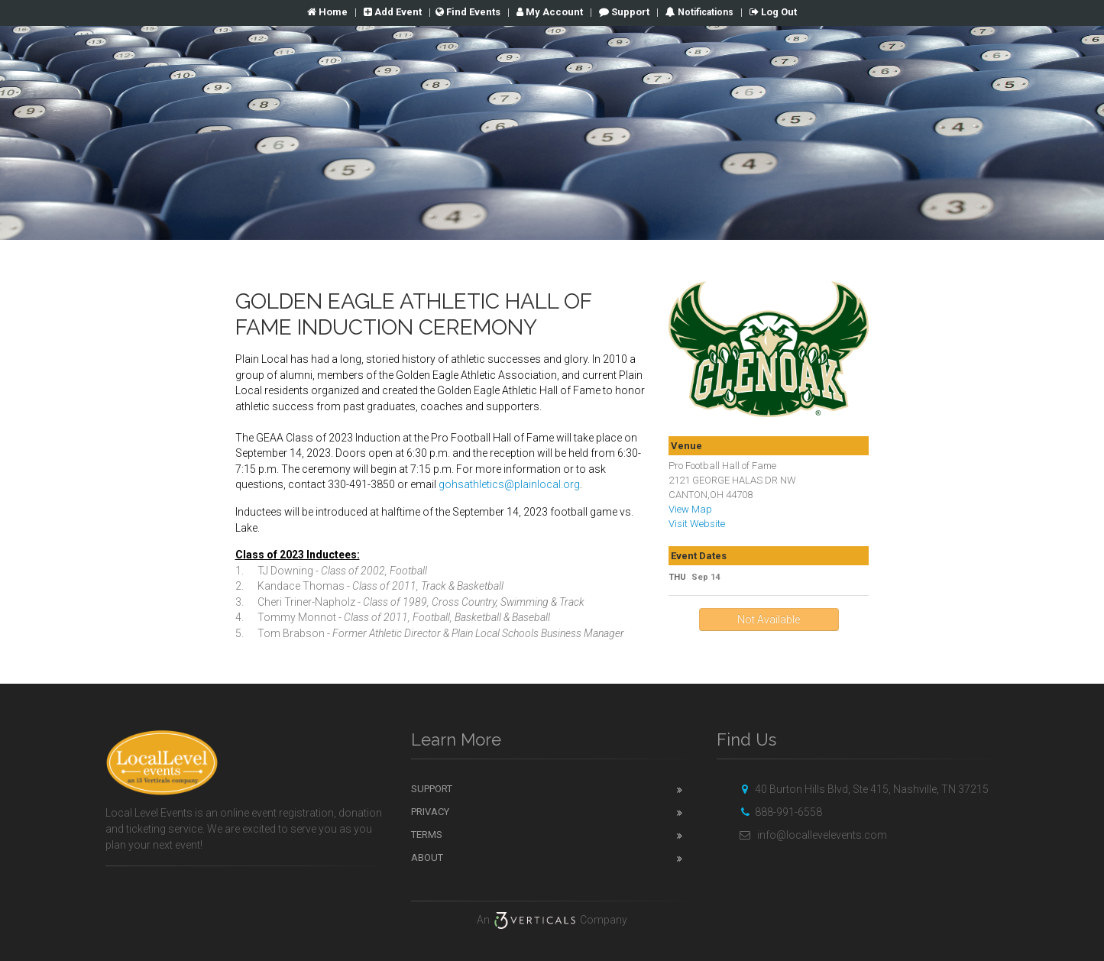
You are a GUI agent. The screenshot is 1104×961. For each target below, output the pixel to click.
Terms (426, 834)
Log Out (773, 12)
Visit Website (697, 523)
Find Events (467, 12)
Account (549, 12)
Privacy (430, 811)
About (427, 857)
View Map (690, 509)
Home (327, 12)
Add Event (393, 12)
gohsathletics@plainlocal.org (509, 484)
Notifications (704, 12)
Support (624, 12)
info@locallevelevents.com (811, 835)
